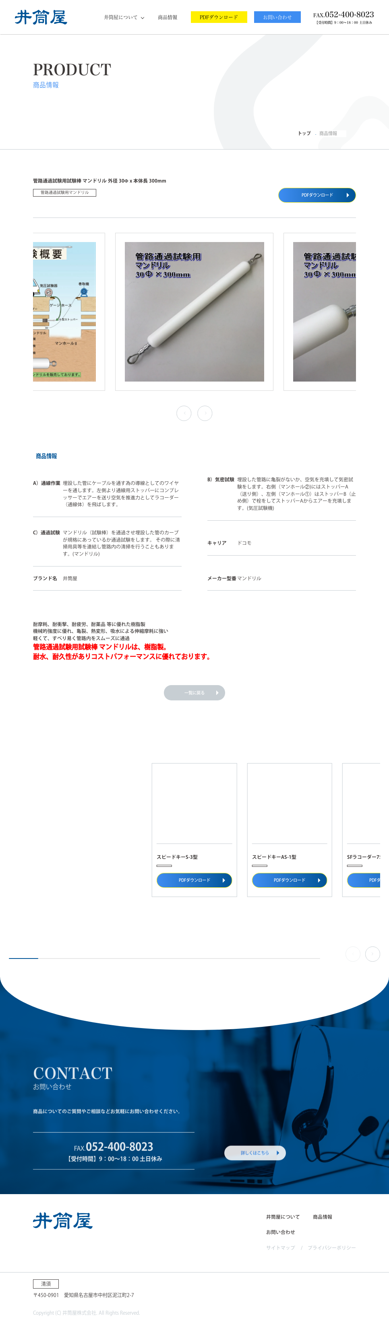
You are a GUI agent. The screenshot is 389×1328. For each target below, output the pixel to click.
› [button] (204, 413)
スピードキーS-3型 (177, 857)
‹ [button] (183, 413)
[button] (372, 953)
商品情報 (167, 17)
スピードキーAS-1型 (274, 857)
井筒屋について (121, 17)
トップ (304, 133)
